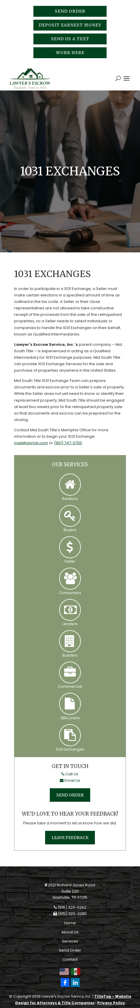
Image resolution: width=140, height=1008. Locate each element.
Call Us (70, 774)
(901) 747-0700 (68, 443)
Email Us (70, 780)
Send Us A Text (70, 38)
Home (70, 923)
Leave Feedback (70, 837)
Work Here (70, 52)
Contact (70, 959)
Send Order (70, 11)
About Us (70, 932)
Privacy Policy (111, 1002)
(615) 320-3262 (70, 907)
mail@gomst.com (31, 443)
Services (70, 941)
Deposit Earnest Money (70, 25)
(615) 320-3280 (70, 913)
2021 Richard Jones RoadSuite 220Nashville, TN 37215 (70, 891)
